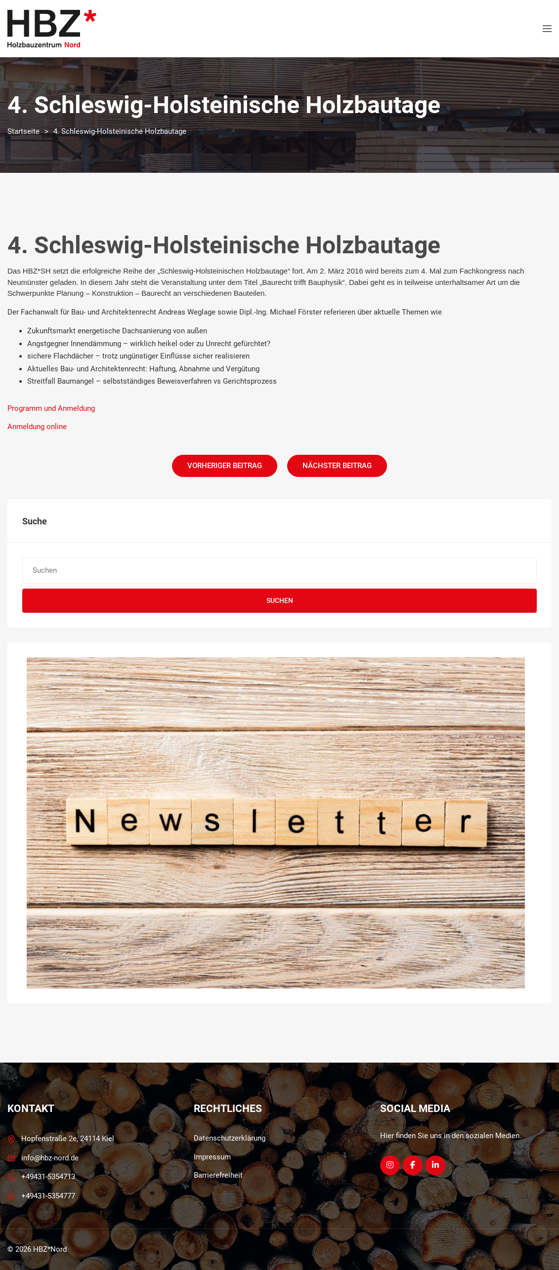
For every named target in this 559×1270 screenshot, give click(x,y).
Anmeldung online (37, 426)
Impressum (212, 1156)
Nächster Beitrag (337, 465)
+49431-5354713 (48, 1176)
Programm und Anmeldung (51, 408)
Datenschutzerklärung (229, 1138)
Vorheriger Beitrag (224, 465)
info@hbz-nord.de (50, 1157)
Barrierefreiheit (218, 1175)
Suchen (279, 600)
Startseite (23, 131)
